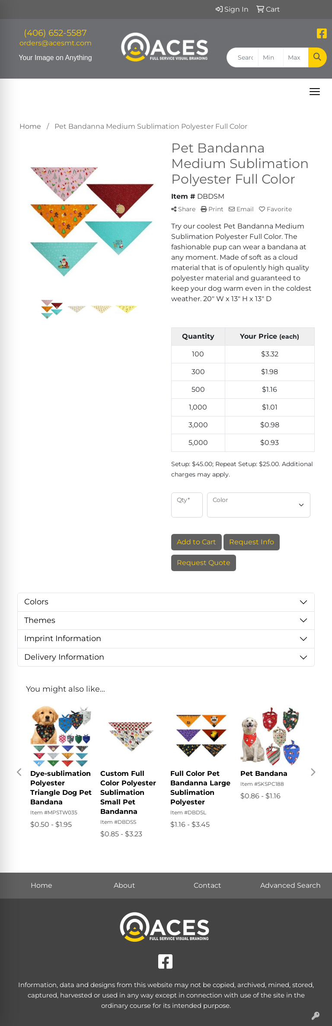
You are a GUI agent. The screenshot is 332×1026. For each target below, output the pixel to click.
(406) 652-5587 (55, 33)
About (124, 885)
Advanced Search (290, 885)
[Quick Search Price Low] (271, 57)
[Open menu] (314, 91)
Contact (207, 885)
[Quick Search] (243, 57)
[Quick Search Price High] (296, 57)
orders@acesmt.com (55, 43)
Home (41, 885)
